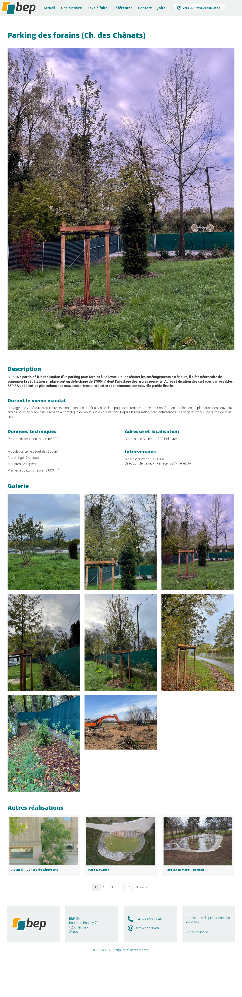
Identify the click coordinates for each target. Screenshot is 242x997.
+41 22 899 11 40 (149, 963)
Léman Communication (135, 993)
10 (128, 930)
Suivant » (141, 930)
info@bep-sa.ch (147, 972)
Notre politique (197, 976)
